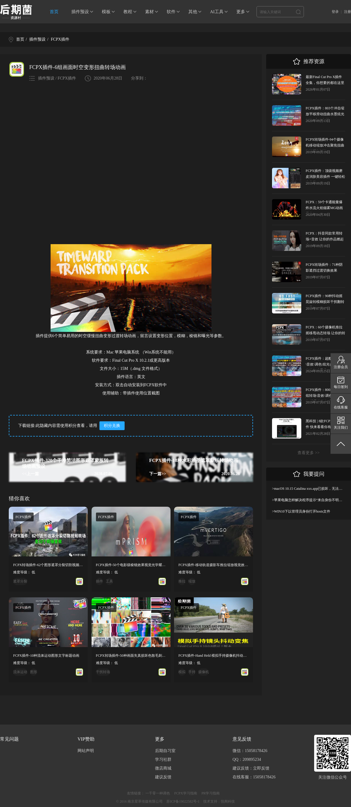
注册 (347, 12)
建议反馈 (163, 777)
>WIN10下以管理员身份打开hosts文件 (301, 511)
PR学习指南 (211, 793)
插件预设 (80, 11)
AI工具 (216, 11)
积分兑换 (112, 425)
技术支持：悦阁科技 (219, 801)
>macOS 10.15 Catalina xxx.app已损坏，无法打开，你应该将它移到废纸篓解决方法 (308, 489)
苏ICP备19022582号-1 (182, 801)
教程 (127, 11)
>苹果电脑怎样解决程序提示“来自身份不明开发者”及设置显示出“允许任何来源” (308, 500)
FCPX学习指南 (185, 793)
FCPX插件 (60, 39)
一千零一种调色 (157, 793)
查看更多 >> (308, 453)
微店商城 (163, 768)
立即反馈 (261, 768)
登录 (335, 12)
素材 (149, 11)
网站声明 (86, 751)
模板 (106, 11)
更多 (240, 11)
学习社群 (163, 759)
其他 (192, 11)
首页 (54, 11)
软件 (171, 11)
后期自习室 (165, 751)
